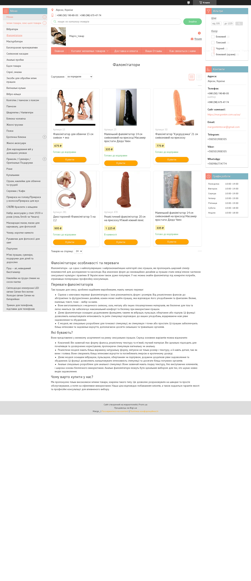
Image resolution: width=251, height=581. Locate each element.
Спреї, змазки (14, 72)
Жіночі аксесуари (16, 143)
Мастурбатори (14, 41)
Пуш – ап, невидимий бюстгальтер (18, 270)
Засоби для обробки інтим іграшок (21, 79)
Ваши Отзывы (153, 51)
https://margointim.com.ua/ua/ (224, 114)
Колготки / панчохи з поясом (22, 100)
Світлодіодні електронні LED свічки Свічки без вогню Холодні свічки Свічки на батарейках (22, 293)
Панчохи (11, 106)
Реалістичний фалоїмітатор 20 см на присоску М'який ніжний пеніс (124, 218)
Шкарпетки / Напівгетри (19, 112)
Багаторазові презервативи (22, 47)
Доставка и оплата (126, 51)
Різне (9, 168)
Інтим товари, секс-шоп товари (23, 23)
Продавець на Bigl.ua (125, 407)
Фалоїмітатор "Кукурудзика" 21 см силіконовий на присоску (176, 135)
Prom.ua (143, 404)
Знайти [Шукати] (192, 21)
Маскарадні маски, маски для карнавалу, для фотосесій (23, 224)
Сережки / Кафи (15, 191)
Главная (59, 51)
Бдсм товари (13, 66)
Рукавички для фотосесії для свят (23, 240)
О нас (206, 51)
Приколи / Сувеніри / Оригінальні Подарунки (19, 160)
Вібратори (12, 29)
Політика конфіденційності (144, 411)
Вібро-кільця (13, 94)
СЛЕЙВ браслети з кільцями (21, 207)
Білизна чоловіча (16, 118)
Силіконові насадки (17, 53)
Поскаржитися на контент (115, 411)
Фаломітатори (14, 35)
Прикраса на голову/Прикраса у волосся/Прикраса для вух (23, 198)
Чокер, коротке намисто (20, 232)
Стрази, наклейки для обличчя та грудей (23, 182)
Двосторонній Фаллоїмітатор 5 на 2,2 (74, 218)
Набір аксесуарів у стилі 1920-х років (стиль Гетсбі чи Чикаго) (24, 214)
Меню (9, 17)
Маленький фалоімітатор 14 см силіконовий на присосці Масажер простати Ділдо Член (125, 137)
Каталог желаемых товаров (88, 51)
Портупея (11, 248)
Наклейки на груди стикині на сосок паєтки (23, 279)
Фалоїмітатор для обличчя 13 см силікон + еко (73, 135)
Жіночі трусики (14, 124)
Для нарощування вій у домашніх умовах (19, 151)
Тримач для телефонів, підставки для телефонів (20, 307)
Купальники (12, 175)
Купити (69, 159)
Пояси (9, 130)
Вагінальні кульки (16, 88)
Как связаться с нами (183, 51)
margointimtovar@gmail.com (224, 127)
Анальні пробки (15, 59)
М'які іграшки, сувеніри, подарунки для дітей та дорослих (19, 258)
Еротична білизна (16, 137)
